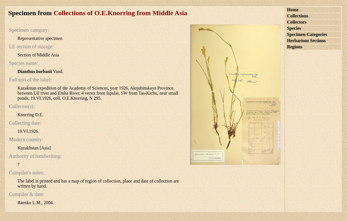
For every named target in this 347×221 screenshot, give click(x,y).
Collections (297, 15)
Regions (294, 46)
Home (293, 9)
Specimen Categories (307, 34)
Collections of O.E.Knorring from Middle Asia (120, 13)
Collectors (296, 22)
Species (294, 28)
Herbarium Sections (306, 40)
